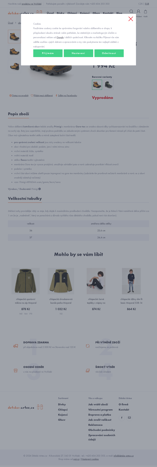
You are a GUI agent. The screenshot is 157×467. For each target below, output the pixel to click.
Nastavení (78, 54)
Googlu (60, 39)
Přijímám (48, 54)
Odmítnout (109, 54)
